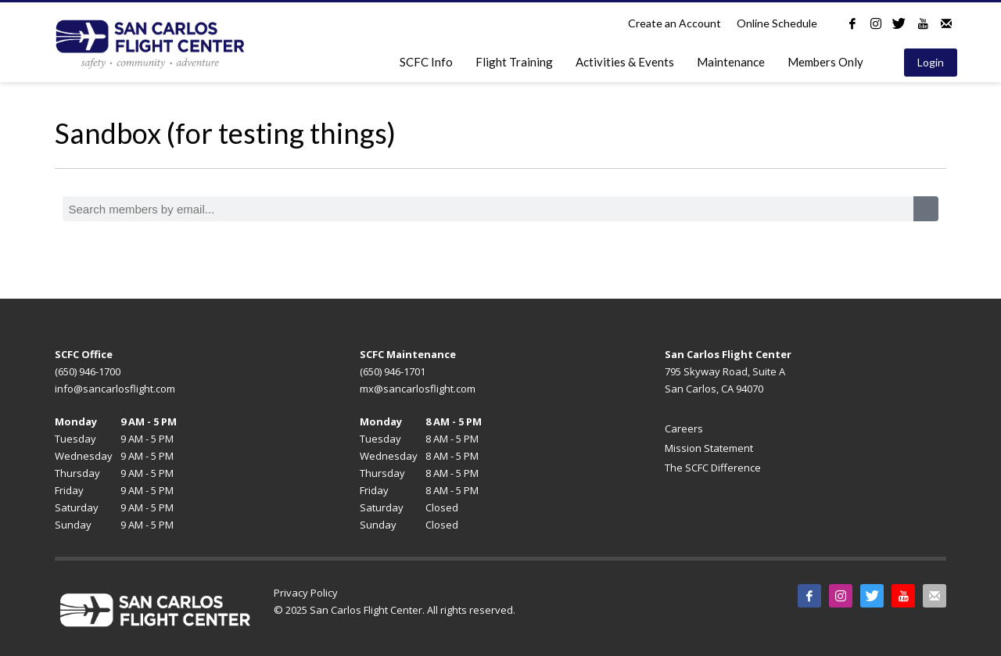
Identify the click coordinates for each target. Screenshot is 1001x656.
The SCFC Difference (713, 468)
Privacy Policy (306, 593)
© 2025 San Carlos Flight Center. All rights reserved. (394, 610)
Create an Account (674, 23)
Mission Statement (709, 448)
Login (930, 62)
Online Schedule (777, 23)
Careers (684, 428)
